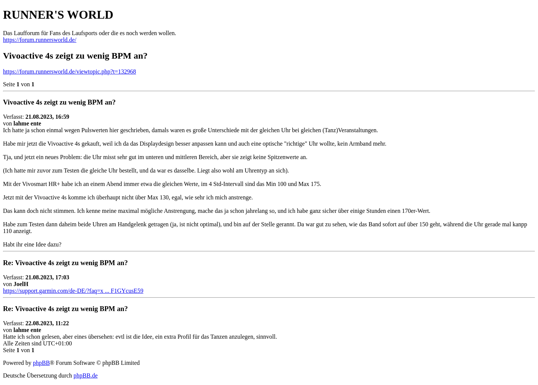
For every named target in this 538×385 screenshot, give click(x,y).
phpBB (41, 363)
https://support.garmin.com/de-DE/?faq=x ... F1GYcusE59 (73, 291)
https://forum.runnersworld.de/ (39, 40)
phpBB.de (86, 375)
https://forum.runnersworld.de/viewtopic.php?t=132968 (69, 71)
